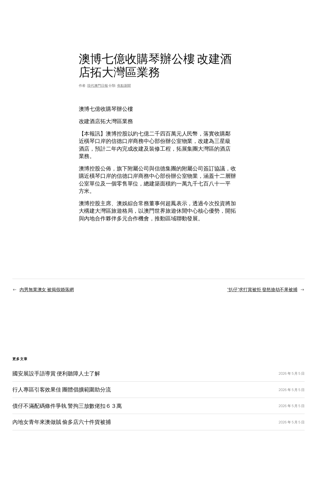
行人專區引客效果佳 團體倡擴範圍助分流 (61, 389)
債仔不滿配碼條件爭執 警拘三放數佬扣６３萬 (67, 406)
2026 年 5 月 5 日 (292, 373)
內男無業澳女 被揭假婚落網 (47, 289)
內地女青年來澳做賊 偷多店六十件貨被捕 (61, 422)
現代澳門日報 (97, 85)
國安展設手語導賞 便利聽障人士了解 (56, 373)
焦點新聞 (124, 85)
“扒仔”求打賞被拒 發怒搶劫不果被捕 (262, 289)
